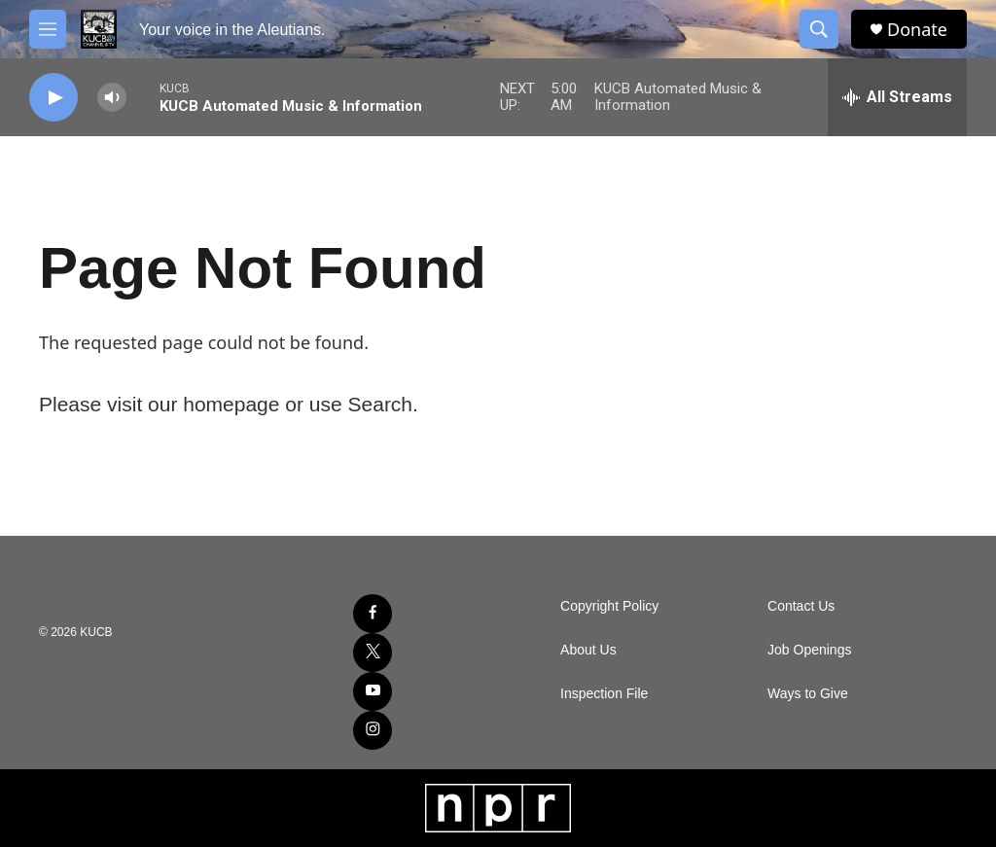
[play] (53, 98)
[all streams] (897, 97)
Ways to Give (807, 694)
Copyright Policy (609, 606)
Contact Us (801, 606)
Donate (917, 29)
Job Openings (809, 650)
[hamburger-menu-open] (47, 29)
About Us (588, 650)
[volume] (111, 98)
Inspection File (604, 694)
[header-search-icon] (819, 29)
